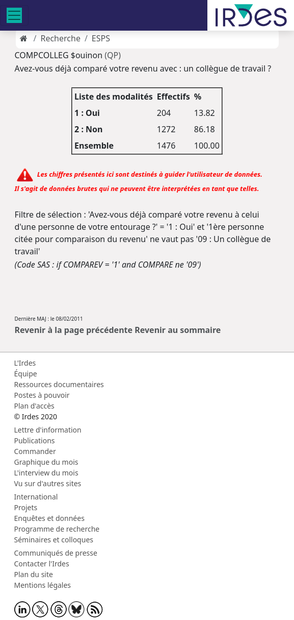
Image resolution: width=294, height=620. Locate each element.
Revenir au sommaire (178, 330)
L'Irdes (25, 363)
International (36, 497)
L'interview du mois (46, 473)
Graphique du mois (46, 462)
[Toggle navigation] (14, 15)
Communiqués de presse (55, 553)
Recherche (60, 38)
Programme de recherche (57, 529)
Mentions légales (42, 585)
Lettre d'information (48, 430)
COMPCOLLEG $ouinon (59, 55)
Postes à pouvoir (42, 395)
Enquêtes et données (49, 518)
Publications (34, 440)
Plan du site (33, 574)
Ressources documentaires (59, 384)
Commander (35, 451)
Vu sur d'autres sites (48, 483)
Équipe (25, 373)
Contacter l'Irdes (41, 563)
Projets (26, 507)
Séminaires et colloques (53, 539)
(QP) (112, 55)
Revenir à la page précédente (74, 330)
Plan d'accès (34, 406)
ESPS (101, 38)
